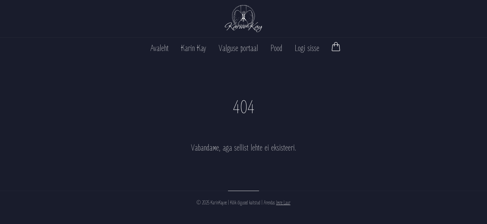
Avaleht (159, 48)
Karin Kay (193, 48)
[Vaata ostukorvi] (336, 47)
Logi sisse (307, 48)
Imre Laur (283, 203)
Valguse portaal (238, 48)
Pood (276, 48)
